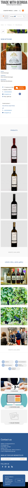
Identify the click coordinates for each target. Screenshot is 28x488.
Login (15, 10)
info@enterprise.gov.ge (9, 451)
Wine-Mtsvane (18, 25)
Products (9, 25)
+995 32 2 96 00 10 (16, 449)
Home (2, 25)
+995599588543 (8, 92)
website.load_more (14, 252)
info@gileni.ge (7, 94)
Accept (19, 480)
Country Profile (8, 10)
